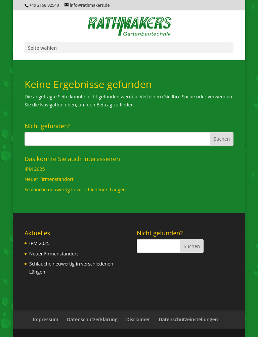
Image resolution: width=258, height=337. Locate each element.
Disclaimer (138, 319)
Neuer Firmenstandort (49, 179)
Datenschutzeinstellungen (188, 319)
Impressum (45, 319)
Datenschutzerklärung (92, 319)
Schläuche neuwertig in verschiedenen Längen (75, 189)
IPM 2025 (35, 169)
